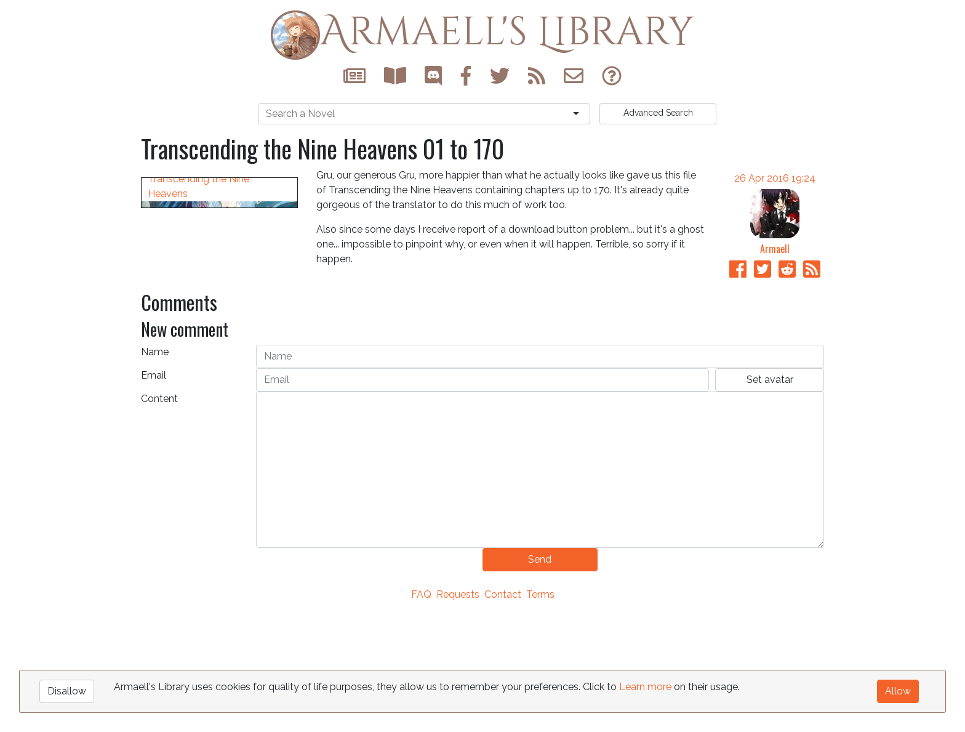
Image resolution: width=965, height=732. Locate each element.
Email (153, 492)
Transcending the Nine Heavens (198, 376)
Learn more (645, 687)
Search (658, 113)
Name (155, 469)
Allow (898, 691)
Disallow (66, 691)
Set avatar (770, 496)
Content (159, 515)
